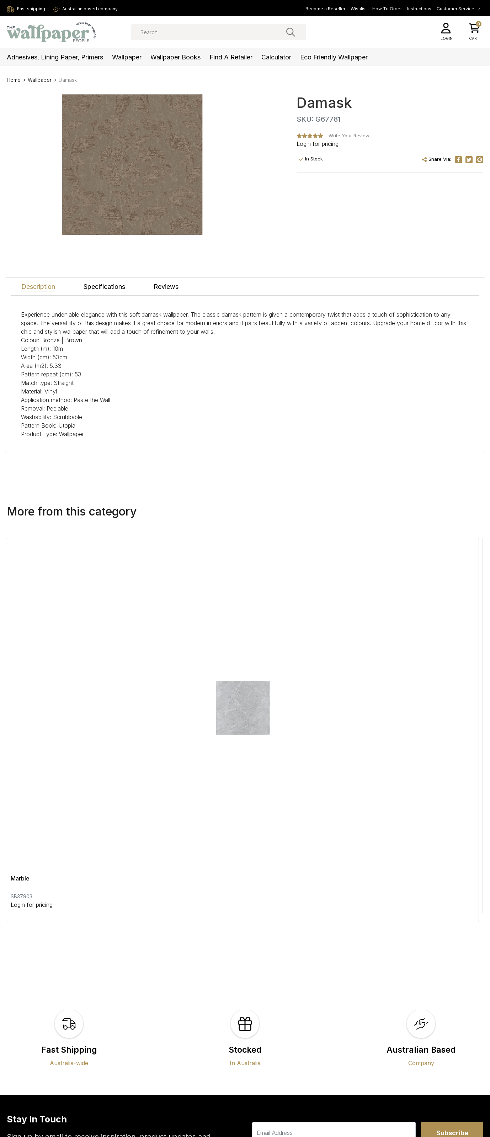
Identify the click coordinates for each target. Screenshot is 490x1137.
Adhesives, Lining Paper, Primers (55, 57)
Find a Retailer (230, 57)
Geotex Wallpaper (356, 656)
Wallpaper (127, 57)
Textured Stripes (193, 656)
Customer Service (459, 8)
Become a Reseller (325, 8)
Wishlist (359, 8)
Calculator (276, 57)
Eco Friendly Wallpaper (334, 57)
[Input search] (218, 32)
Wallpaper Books (175, 57)
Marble (20, 656)
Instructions (419, 8)
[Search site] (290, 32)
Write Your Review (349, 135)
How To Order (387, 8)
